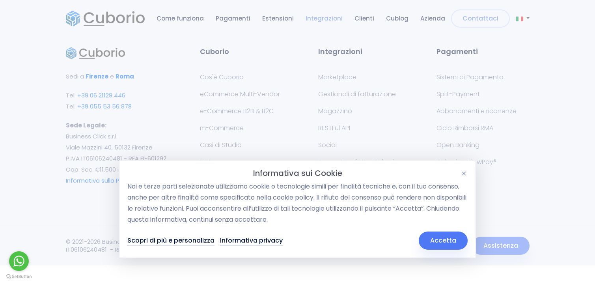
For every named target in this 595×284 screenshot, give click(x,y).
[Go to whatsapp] (19, 261)
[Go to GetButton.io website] (19, 276)
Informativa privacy (251, 240)
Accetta (443, 240)
